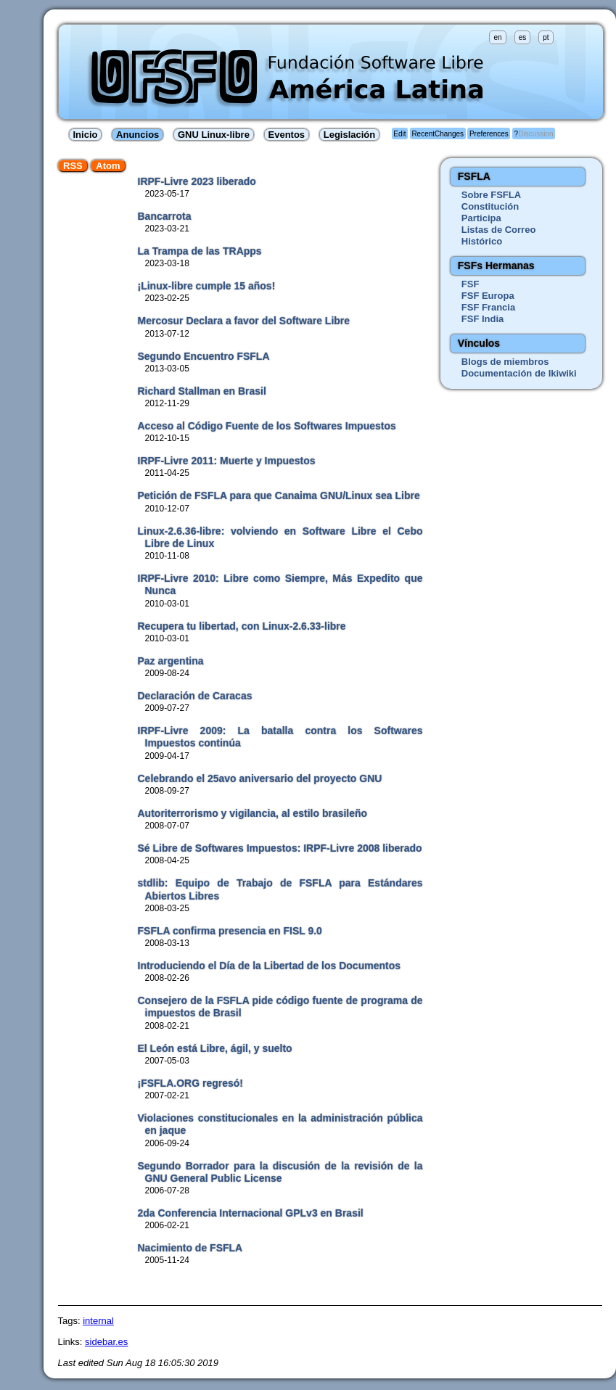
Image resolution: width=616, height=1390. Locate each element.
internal (98, 1320)
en (497, 37)
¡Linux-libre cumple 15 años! (207, 286)
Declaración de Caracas (195, 696)
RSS (73, 165)
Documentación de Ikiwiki (519, 373)
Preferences (489, 134)
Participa (481, 218)
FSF (470, 284)
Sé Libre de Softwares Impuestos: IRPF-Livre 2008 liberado (280, 848)
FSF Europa (487, 295)
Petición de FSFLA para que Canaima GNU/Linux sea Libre (279, 495)
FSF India (482, 318)
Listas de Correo (498, 229)
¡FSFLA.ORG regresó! (190, 1083)
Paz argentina (171, 661)
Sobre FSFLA (491, 194)
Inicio (85, 134)
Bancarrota (165, 216)
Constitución (490, 206)
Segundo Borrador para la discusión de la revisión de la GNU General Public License (280, 1172)
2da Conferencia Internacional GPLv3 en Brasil (251, 1213)
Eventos (286, 134)
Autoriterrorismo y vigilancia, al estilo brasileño (253, 813)
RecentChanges (437, 134)
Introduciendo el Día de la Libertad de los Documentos (269, 965)
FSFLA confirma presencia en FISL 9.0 (230, 931)
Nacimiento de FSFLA (190, 1248)
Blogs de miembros (505, 361)
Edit (399, 134)
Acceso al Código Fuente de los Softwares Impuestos (267, 426)
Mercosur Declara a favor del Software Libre (244, 320)
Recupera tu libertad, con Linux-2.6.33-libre (242, 626)
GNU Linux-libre (214, 134)
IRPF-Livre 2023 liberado (197, 181)
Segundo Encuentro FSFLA (204, 356)
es (523, 37)
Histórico (481, 241)
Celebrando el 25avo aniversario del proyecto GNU (260, 778)
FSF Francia (488, 307)
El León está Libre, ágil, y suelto (215, 1048)
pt (546, 37)
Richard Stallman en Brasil (202, 391)
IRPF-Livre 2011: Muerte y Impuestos (227, 460)
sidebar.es (106, 1341)
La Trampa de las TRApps (200, 251)
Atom (108, 165)
